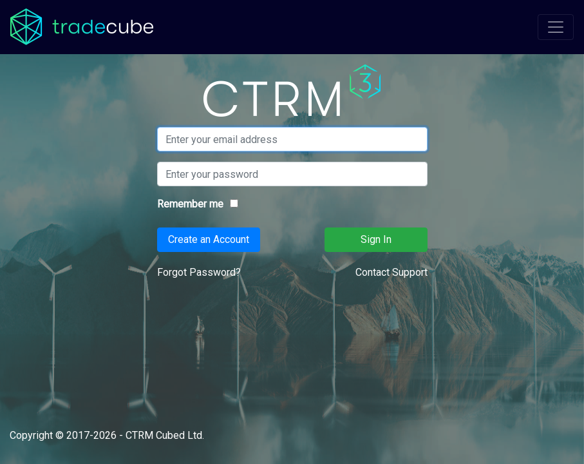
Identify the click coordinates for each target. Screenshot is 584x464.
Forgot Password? (199, 272)
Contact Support (391, 272)
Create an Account (208, 239)
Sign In (376, 239)
